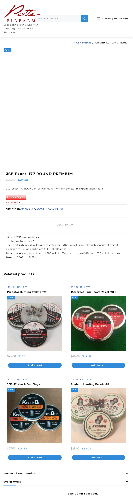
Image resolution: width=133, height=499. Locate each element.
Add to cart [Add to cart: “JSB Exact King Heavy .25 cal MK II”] (98, 335)
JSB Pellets (56, 178)
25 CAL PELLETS (81, 257)
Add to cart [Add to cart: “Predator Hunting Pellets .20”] (98, 427)
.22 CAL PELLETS (17, 257)
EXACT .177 (43, 178)
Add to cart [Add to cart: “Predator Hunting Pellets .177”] (34, 335)
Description (65, 194)
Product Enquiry (16, 167)
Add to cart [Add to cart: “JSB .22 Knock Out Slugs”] (34, 427)
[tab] (66, 195)
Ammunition (27, 178)
